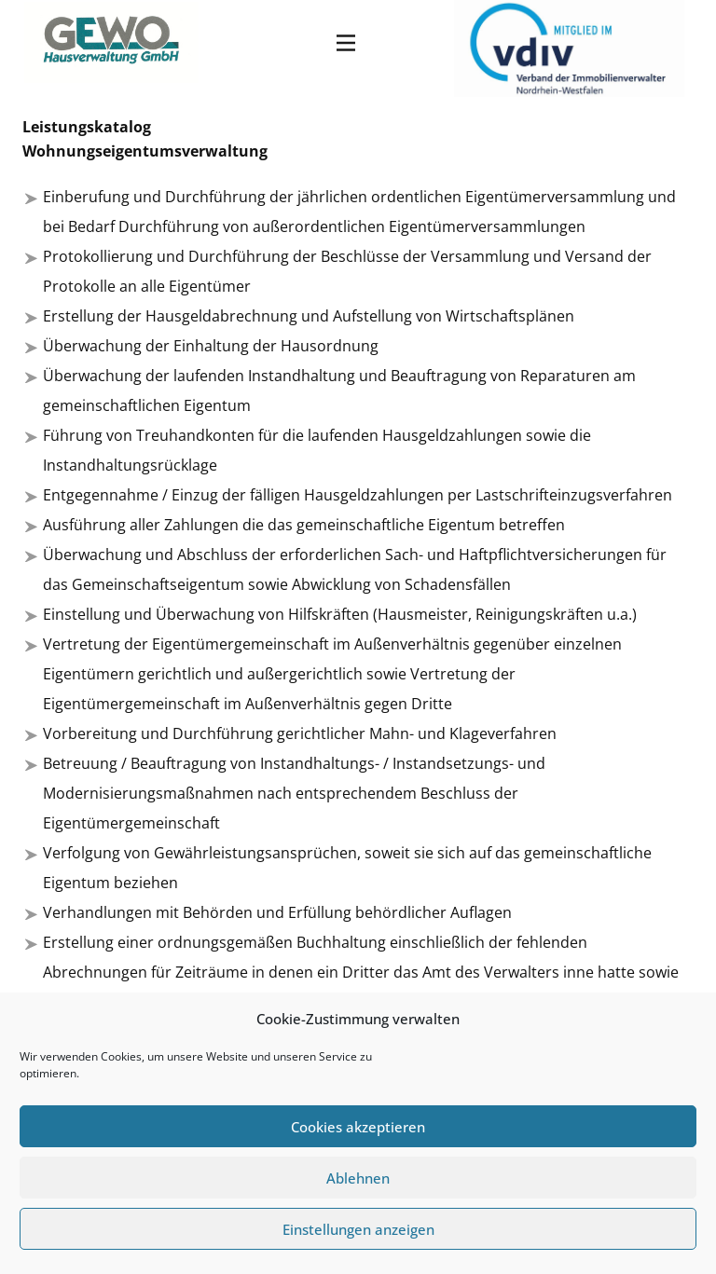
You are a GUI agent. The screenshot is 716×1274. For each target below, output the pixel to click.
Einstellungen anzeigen (358, 1229)
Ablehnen (358, 1178)
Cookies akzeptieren (358, 1126)
